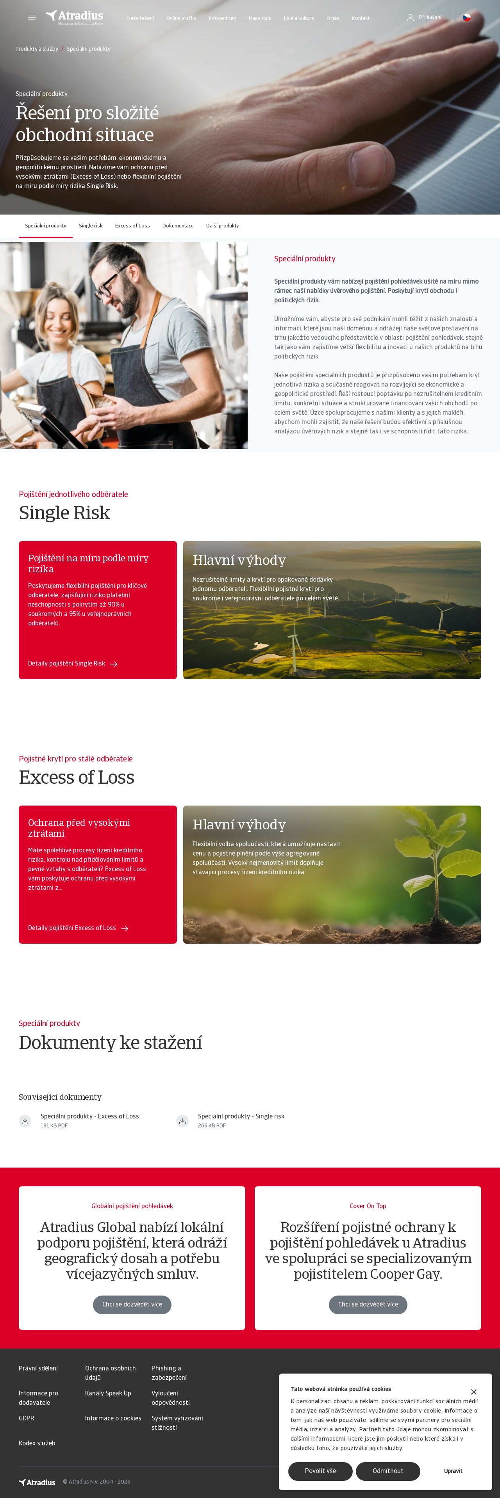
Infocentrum (222, 18)
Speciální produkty (45, 226)
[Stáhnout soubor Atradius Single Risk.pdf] (182, 1121)
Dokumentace (178, 226)
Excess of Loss (132, 226)
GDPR (26, 1419)
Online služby (181, 18)
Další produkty (222, 226)
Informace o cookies (113, 1419)
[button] (32, 17)
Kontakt (361, 18)
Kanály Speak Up (108, 1394)
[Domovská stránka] (74, 17)
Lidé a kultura (299, 18)
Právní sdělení (38, 1369)
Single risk (91, 226)
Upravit (453, 1472)
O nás (333, 18)
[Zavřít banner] (474, 1393)
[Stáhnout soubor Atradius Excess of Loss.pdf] (25, 1121)
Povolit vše (320, 1471)
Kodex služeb (37, 1444)
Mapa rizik (260, 18)
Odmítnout (388, 1471)
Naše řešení (140, 18)
